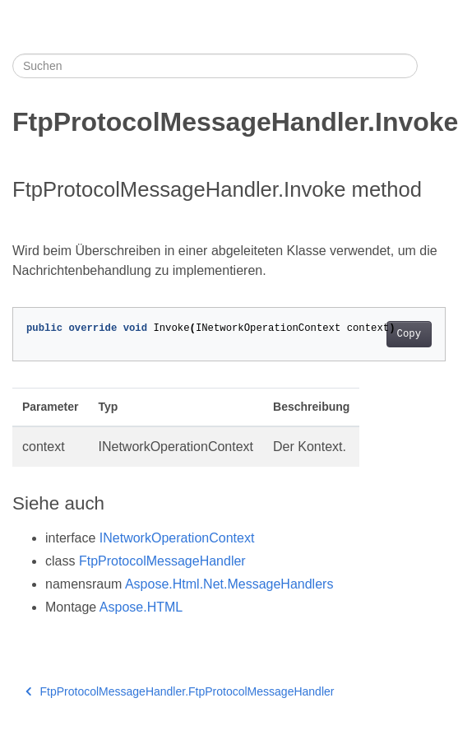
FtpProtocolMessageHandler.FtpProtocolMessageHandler (179, 691)
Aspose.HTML (141, 607)
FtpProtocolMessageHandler (162, 561)
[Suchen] (215, 66)
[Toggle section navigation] (432, 66)
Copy (409, 334)
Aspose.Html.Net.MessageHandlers (229, 584)
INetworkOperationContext (177, 538)
